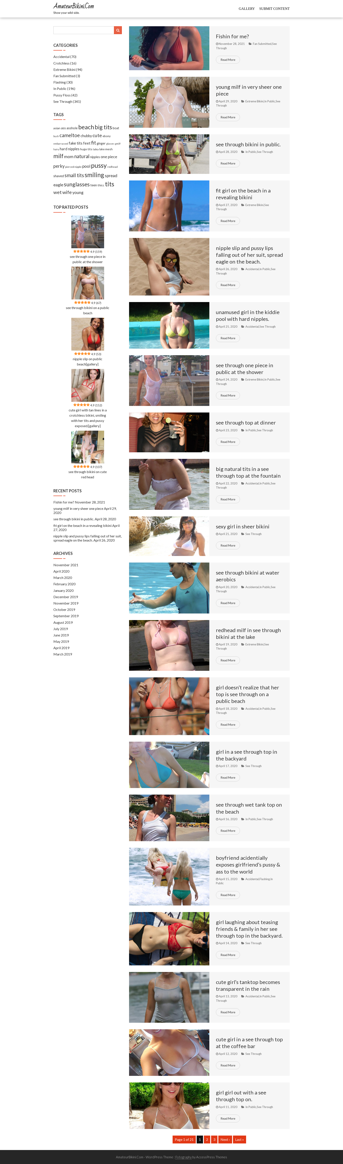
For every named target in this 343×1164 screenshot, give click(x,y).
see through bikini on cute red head (87, 474)
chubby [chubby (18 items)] (86, 136)
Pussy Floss (62, 95)
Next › (225, 1139)
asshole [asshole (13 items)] (72, 128)
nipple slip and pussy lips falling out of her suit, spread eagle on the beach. (249, 255)
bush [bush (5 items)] (56, 136)
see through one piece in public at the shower (87, 259)
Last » (239, 1139)
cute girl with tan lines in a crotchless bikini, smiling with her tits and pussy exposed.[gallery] (88, 418)
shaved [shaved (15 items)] (58, 176)
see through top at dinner (246, 422)
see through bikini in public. (248, 144)
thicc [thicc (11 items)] (101, 185)
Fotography (183, 1157)
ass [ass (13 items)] (63, 128)
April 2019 (61, 648)
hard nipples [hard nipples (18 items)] (69, 149)
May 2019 (61, 641)
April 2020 (61, 571)
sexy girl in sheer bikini (243, 526)
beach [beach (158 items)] (86, 127)
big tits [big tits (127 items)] (103, 127)
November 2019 (65, 603)
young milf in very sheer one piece (78, 508)
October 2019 (64, 609)
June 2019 (61, 635)
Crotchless (61, 63)
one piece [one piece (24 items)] (109, 156)
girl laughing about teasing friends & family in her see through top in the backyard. (249, 929)
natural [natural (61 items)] (81, 156)
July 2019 (60, 629)
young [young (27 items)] (77, 192)
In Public (269, 101)
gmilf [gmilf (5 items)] (118, 143)
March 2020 (62, 577)
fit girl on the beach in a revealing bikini (82, 525)
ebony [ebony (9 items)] (107, 136)
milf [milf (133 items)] (58, 155)
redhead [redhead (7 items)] (112, 166)
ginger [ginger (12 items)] (101, 143)
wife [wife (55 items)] (67, 192)
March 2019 (62, 654)
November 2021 (65, 565)
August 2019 (63, 622)
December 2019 (65, 597)
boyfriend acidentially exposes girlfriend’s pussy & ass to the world (248, 864)
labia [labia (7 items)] (96, 149)
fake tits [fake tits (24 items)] (75, 143)
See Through (265, 152)
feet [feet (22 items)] (87, 143)
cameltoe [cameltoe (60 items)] (70, 135)
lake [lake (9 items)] (102, 149)
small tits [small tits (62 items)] (74, 175)
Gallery (247, 8)
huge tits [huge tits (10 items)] (86, 149)
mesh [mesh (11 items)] (109, 149)
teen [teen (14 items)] (93, 185)
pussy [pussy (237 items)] (99, 165)
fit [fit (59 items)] (93, 143)
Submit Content (274, 8)
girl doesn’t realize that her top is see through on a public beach (247, 694)
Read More (227, 59)
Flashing (264, 879)
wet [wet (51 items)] (57, 192)
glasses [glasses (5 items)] (110, 143)
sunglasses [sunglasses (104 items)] (77, 184)
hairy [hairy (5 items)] (56, 149)
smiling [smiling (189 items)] (94, 174)
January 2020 (63, 590)
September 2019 (66, 616)
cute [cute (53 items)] (97, 135)
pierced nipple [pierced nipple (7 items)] (73, 166)
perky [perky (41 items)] (59, 166)
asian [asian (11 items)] (56, 128)
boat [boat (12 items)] (116, 128)
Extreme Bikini (254, 101)
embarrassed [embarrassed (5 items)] (60, 143)
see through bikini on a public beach (87, 310)
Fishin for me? (232, 36)
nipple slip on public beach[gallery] (87, 361)
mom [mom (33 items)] (69, 156)
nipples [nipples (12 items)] (95, 157)
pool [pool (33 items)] (86, 166)
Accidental (252, 269)
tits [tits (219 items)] (109, 184)
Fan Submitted (262, 43)
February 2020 (64, 584)
